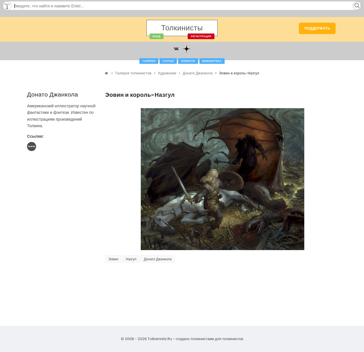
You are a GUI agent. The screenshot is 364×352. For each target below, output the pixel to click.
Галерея (148, 61)
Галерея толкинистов (133, 73)
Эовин (113, 259)
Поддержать (317, 28)
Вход (156, 36)
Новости (188, 61)
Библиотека (212, 61)
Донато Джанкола (197, 73)
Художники (167, 73)
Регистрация (201, 36)
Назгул (131, 259)
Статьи (168, 61)
